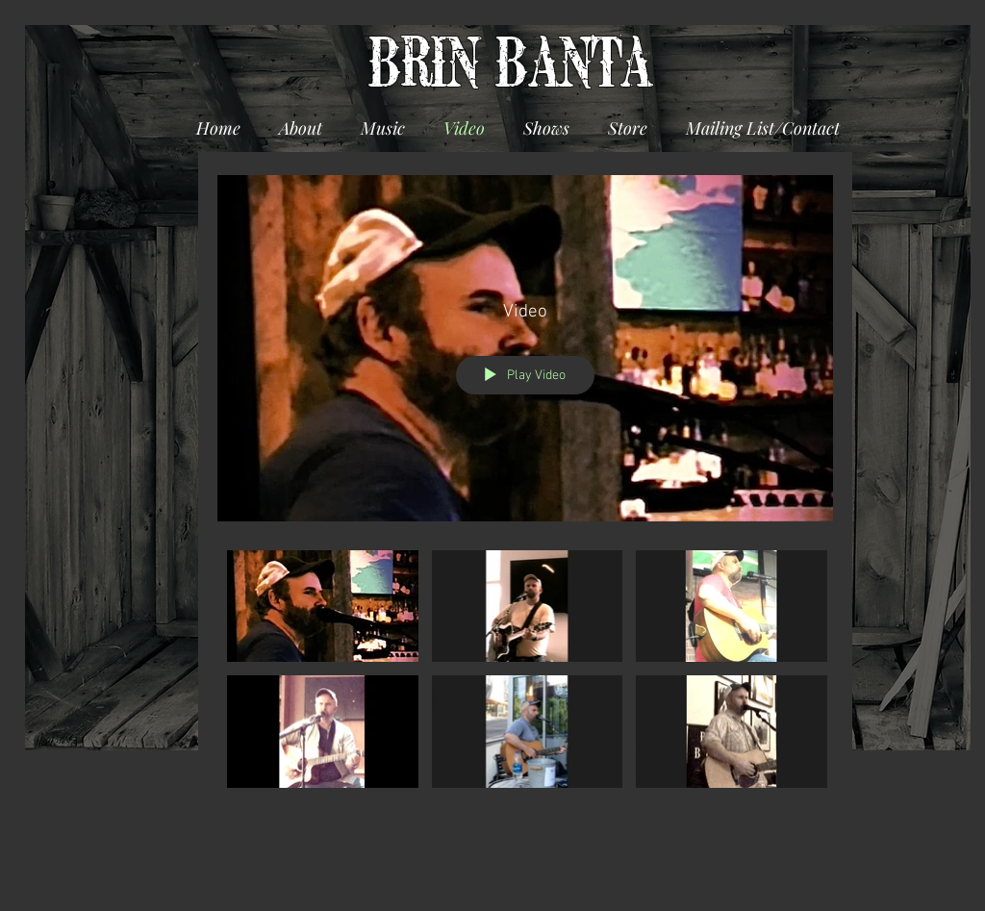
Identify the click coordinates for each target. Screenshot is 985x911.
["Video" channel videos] (525, 673)
